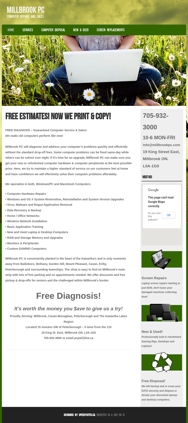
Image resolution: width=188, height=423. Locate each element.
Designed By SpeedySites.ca (79, 415)
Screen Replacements (111, 30)
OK (169, 215)
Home (11, 30)
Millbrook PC (25, 9)
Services (27, 30)
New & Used (80, 30)
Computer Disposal (53, 30)
